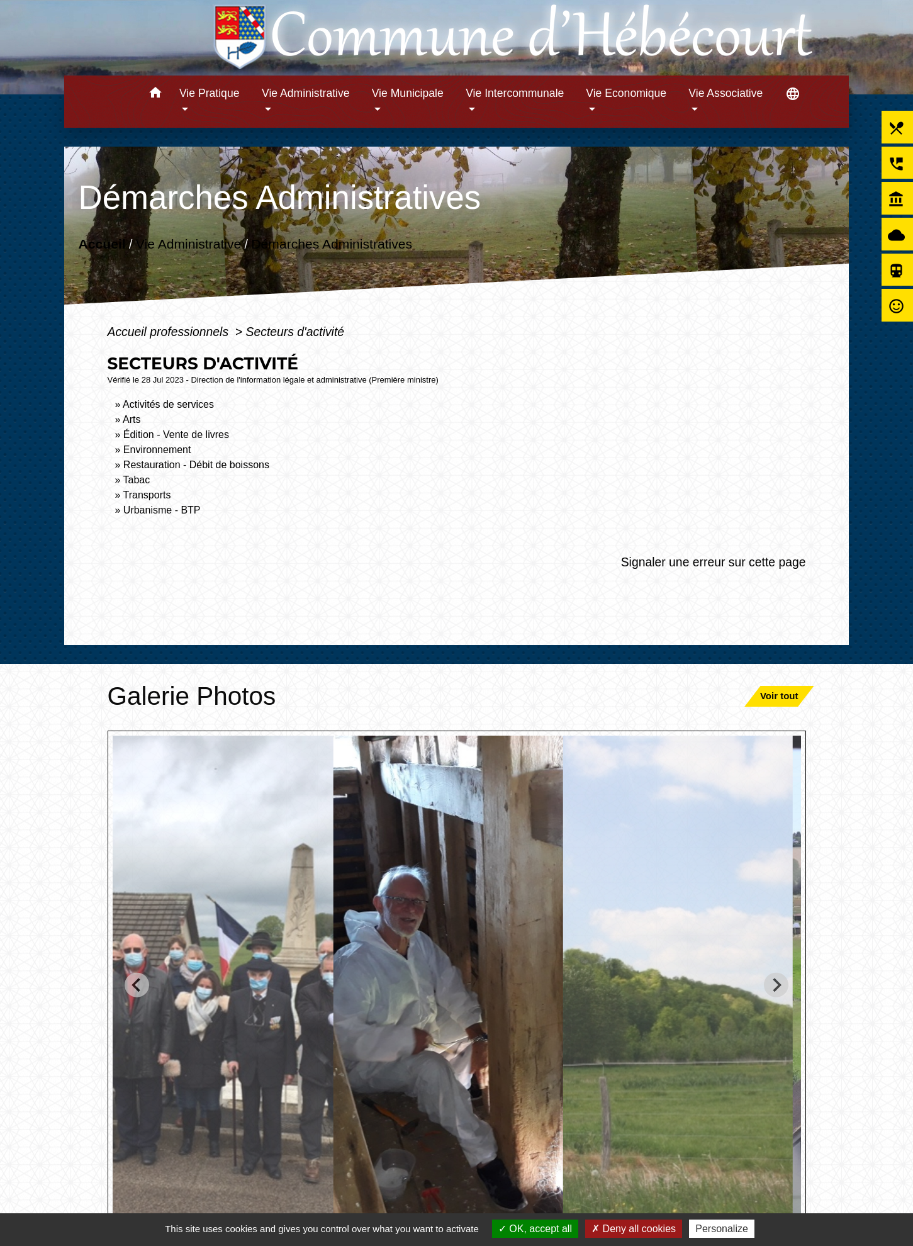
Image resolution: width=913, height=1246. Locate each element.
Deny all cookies (633, 1228)
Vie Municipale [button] (408, 93)
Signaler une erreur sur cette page (713, 562)
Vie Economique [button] (626, 93)
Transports (147, 495)
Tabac (136, 479)
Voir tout (779, 695)
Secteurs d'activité (295, 332)
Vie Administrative (187, 244)
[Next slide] (776, 984)
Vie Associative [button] (725, 93)
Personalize (721, 1228)
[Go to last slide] (137, 984)
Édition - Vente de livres (176, 434)
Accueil (101, 244)
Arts (131, 419)
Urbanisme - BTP (162, 510)
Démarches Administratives (331, 244)
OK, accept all (535, 1228)
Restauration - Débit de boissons (196, 464)
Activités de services (168, 404)
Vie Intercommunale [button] (515, 93)
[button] (155, 95)
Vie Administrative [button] (306, 93)
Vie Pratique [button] (209, 93)
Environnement (157, 449)
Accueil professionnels (169, 332)
